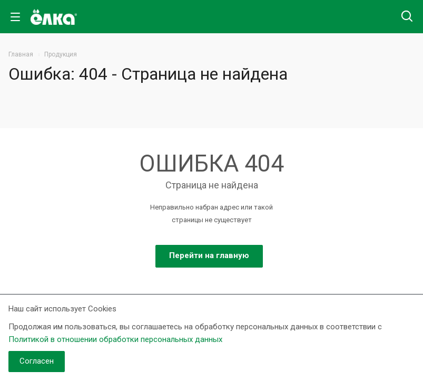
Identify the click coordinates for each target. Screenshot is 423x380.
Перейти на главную (209, 255)
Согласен (36, 361)
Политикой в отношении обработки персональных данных (115, 339)
